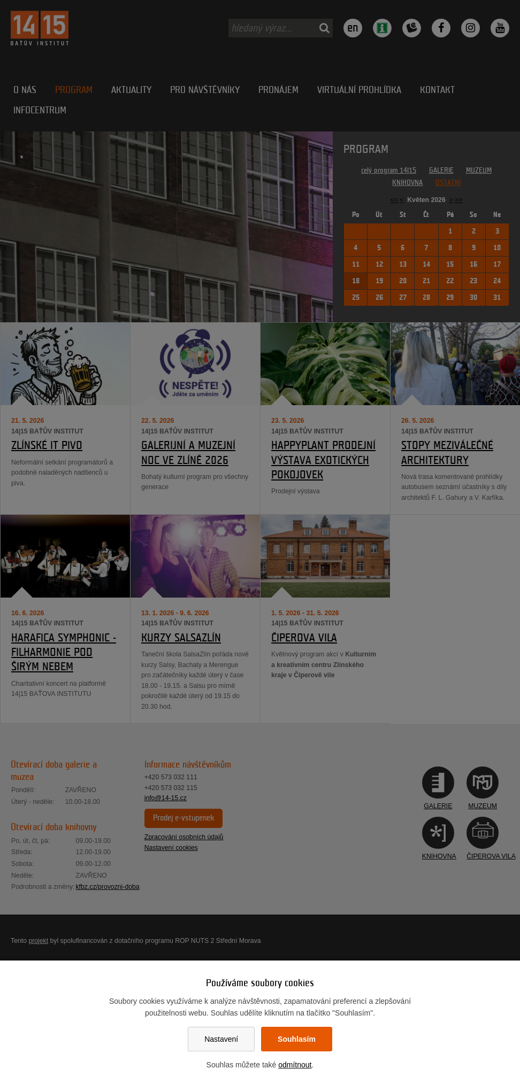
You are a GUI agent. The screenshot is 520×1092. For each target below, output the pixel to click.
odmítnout (294, 1064)
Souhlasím (297, 1039)
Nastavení (221, 1039)
